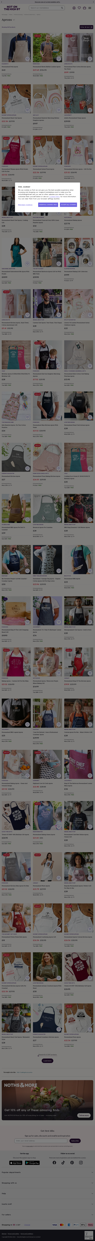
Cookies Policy (54, 196)
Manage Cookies (25, 205)
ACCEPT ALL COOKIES (68, 204)
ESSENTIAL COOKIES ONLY (48, 204)
